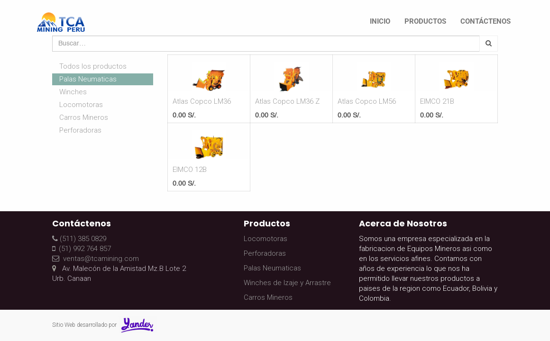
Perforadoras (80, 130)
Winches (73, 92)
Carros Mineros (83, 117)
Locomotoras (81, 104)
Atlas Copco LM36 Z (287, 101)
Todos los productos (93, 66)
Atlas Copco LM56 (367, 101)
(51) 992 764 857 (81, 248)
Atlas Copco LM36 (202, 101)
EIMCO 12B (190, 169)
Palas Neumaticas (88, 79)
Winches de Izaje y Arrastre (287, 282)
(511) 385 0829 (79, 238)
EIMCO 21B (437, 101)
